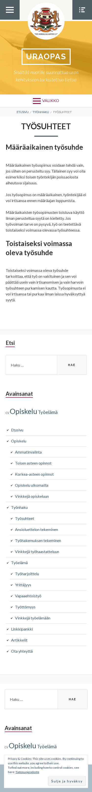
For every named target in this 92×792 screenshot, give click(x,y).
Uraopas (46, 56)
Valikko (50, 100)
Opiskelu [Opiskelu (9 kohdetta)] (23, 411)
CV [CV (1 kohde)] (7, 412)
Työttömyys (25, 606)
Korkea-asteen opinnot (34, 474)
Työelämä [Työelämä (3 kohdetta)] (48, 412)
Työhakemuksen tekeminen (38, 540)
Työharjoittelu (27, 573)
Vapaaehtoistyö (28, 595)
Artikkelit (19, 640)
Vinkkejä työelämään (32, 618)
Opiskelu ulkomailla (31, 485)
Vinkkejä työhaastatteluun (37, 551)
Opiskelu (18, 441)
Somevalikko (82, 19)
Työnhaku (19, 507)
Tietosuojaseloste (27, 772)
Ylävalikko (9, 19)
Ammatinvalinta (28, 452)
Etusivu (17, 429)
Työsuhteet (24, 518)
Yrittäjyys (23, 584)
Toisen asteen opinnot (33, 463)
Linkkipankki (22, 629)
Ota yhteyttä (22, 651)
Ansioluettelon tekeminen (36, 529)
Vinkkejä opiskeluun (32, 496)
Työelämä (19, 562)
